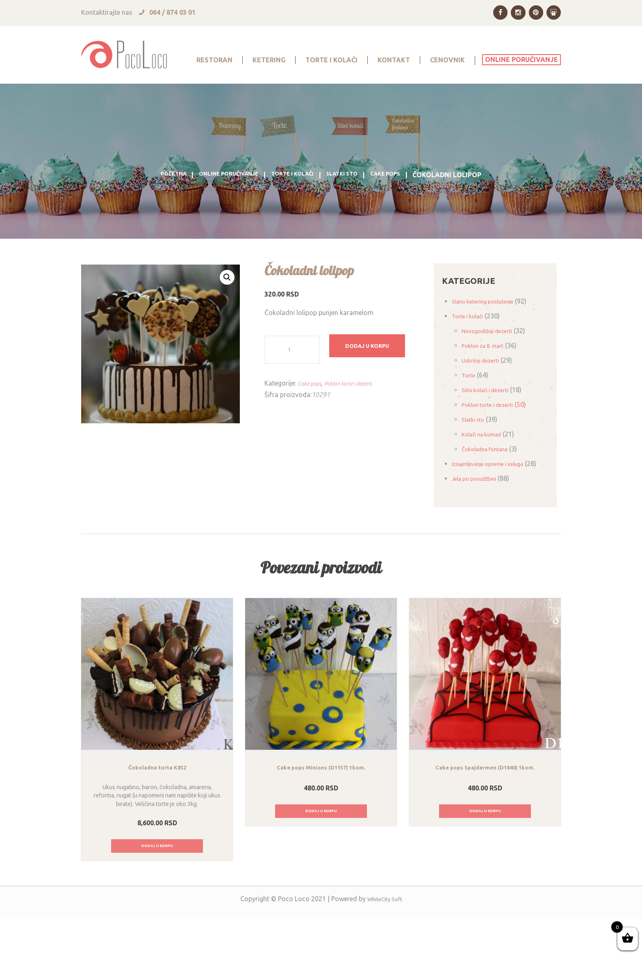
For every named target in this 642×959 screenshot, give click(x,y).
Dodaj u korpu (375, 374)
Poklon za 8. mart (487, 370)
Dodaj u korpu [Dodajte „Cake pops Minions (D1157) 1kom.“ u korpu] (321, 849)
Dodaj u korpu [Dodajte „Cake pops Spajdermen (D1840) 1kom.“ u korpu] (485, 849)
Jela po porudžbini (479, 514)
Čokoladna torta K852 (157, 804)
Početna (155, 199)
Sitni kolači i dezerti (490, 414)
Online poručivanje (219, 199)
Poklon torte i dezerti (358, 407)
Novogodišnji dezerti (492, 355)
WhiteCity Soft (384, 939)
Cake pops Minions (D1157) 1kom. (321, 804)
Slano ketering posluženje (489, 325)
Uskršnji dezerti (484, 384)
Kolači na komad (486, 458)
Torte (470, 399)
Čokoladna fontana (490, 473)
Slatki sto (352, 199)
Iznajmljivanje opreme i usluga (496, 488)
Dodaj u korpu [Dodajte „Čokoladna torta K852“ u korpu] (157, 884)
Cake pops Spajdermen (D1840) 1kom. (485, 804)
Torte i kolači (295, 199)
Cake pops (403, 199)
